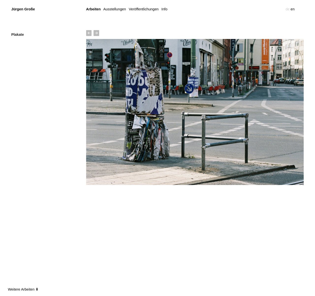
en (293, 9)
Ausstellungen (114, 9)
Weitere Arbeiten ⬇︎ (23, 289)
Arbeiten (93, 9)
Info (164, 9)
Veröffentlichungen (143, 9)
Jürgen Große (23, 9)
